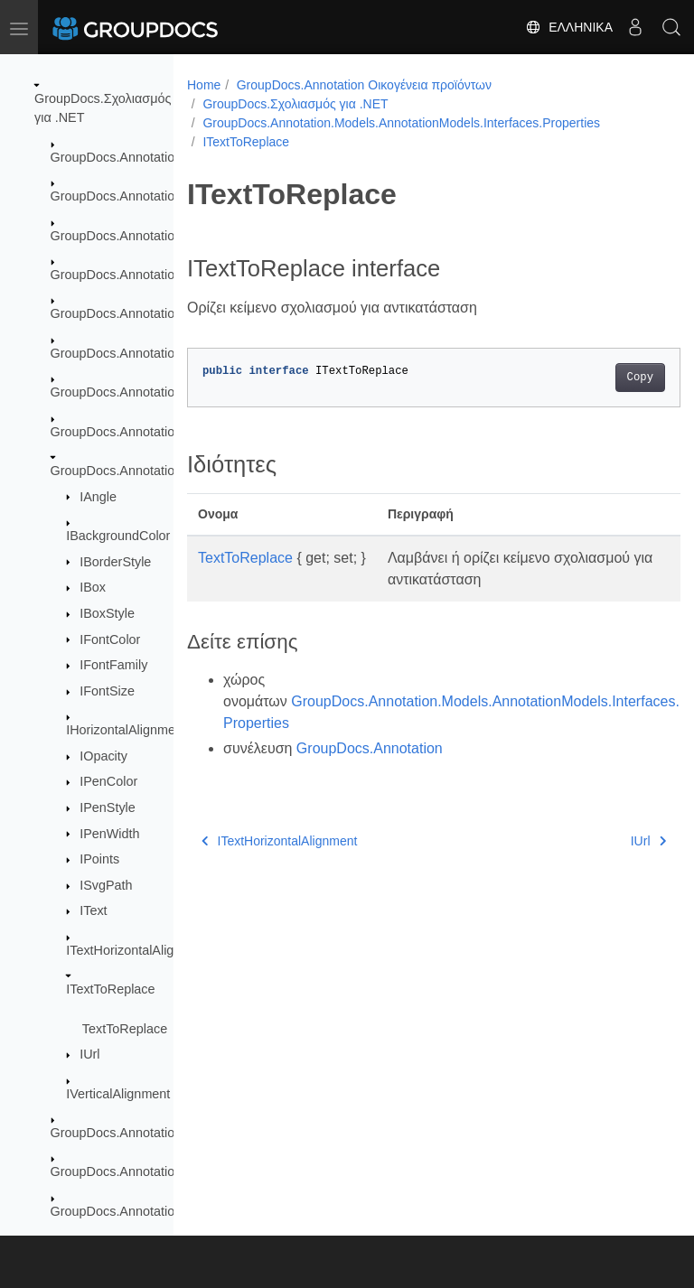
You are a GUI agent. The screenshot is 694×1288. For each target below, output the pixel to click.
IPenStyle (108, 807)
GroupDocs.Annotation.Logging (141, 313)
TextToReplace (124, 1029)
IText (93, 910)
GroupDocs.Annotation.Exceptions (150, 236)
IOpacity (103, 756)
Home (203, 85)
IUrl (89, 1054)
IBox (93, 587)
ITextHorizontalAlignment (138, 950)
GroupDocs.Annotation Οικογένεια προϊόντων (364, 85)
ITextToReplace (110, 989)
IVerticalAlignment (118, 1094)
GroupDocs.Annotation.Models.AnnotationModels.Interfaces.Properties (401, 123)
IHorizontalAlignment (126, 730)
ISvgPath (106, 885)
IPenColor (108, 781)
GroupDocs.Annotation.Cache (137, 196)
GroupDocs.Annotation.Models (139, 353)
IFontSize (107, 691)
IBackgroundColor (118, 535)
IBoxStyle (107, 613)
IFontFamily (113, 665)
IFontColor (110, 639)
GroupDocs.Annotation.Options (140, 1211)
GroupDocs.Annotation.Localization (153, 274)
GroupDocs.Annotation (117, 157)
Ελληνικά (569, 27)
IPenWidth (109, 833)
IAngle (98, 497)
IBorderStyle (115, 562)
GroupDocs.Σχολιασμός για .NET (295, 104)
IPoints (99, 859)
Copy (605, 377)
